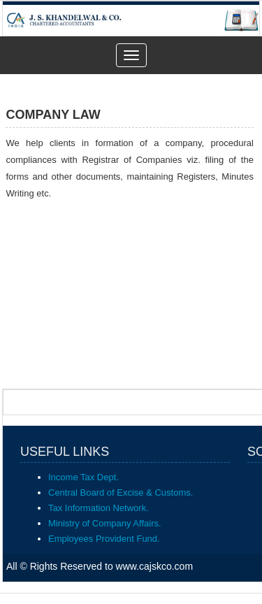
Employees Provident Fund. (104, 538)
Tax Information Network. (98, 508)
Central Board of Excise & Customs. (120, 492)
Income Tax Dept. (83, 477)
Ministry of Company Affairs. (104, 523)
